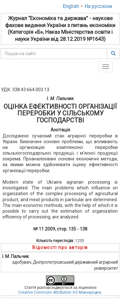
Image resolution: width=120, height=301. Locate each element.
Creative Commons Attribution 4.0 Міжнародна (59, 292)
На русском (98, 6)
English (71, 6)
